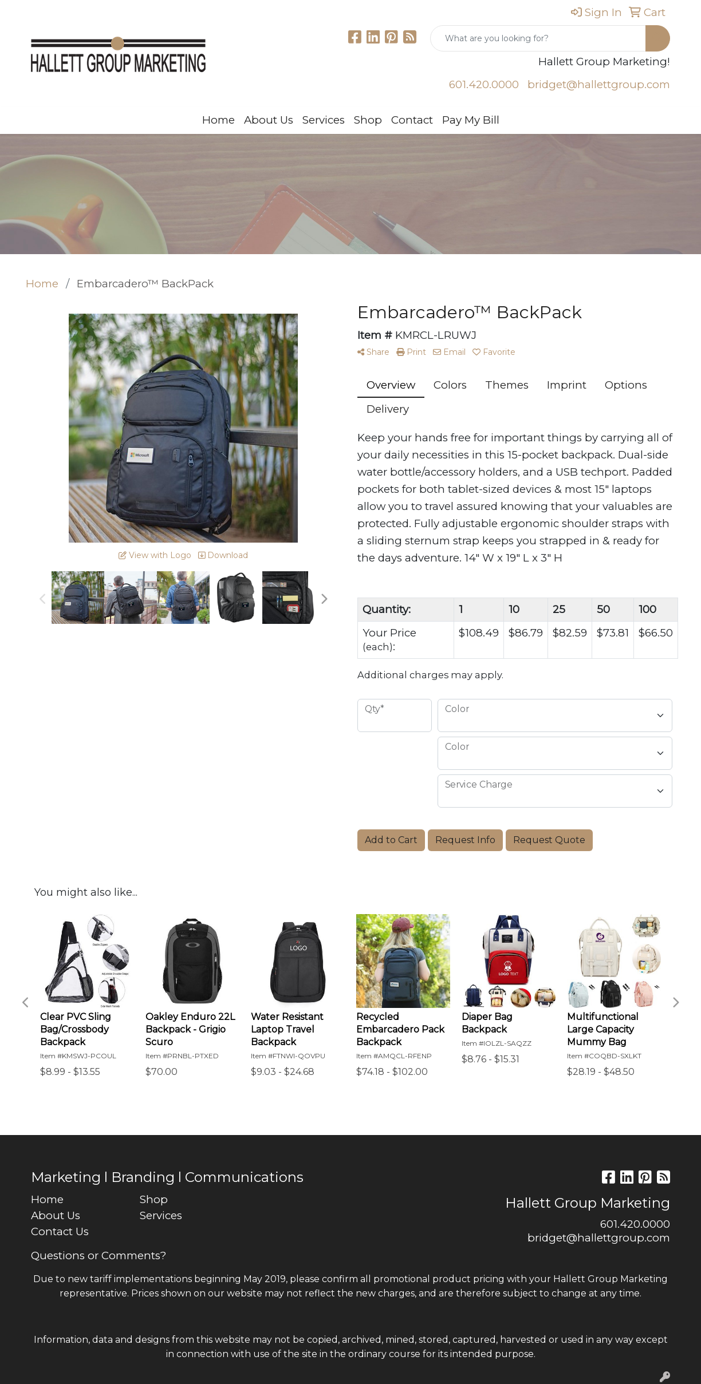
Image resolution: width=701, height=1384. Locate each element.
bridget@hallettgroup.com (598, 84)
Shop (368, 119)
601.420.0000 (484, 84)
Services (323, 119)
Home (218, 119)
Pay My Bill (470, 119)
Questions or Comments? (98, 1255)
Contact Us (60, 1231)
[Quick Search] (538, 38)
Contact (412, 119)
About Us (268, 119)
